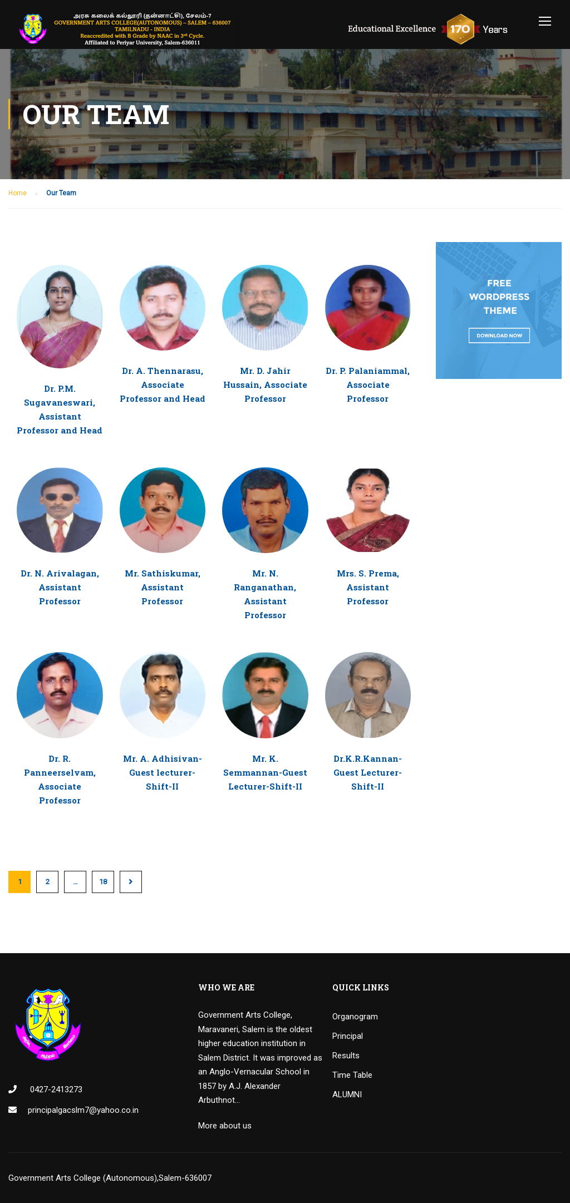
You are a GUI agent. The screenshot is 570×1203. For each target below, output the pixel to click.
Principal (347, 1036)
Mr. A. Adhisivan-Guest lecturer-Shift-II (162, 772)
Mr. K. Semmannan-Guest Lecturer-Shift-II (265, 772)
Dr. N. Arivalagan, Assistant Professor (60, 587)
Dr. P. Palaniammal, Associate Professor (368, 384)
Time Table (352, 1075)
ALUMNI (347, 1094)
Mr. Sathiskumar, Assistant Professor (162, 587)
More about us (225, 1126)
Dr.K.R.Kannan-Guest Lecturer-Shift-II (367, 772)
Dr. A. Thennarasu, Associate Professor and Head (162, 384)
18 (103, 881)
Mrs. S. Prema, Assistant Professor (368, 587)
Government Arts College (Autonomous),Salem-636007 (110, 1178)
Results (346, 1056)
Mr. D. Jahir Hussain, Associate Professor (265, 384)
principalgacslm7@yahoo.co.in (83, 1110)
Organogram (355, 1017)
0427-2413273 (55, 1089)
